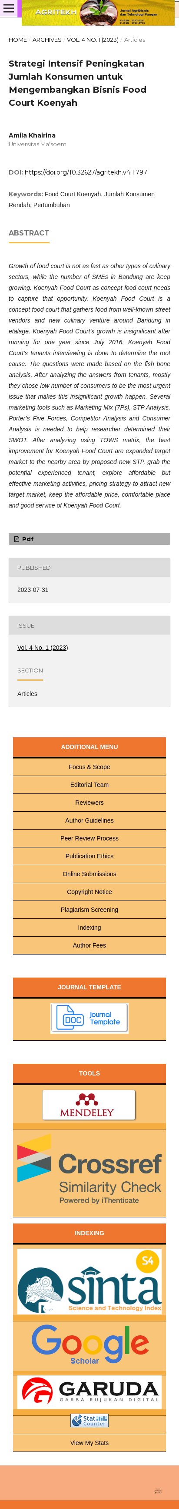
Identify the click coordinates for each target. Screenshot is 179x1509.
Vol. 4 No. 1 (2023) (93, 39)
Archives (47, 39)
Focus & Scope (89, 766)
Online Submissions (89, 873)
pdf (27, 538)
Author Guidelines (89, 820)
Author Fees (89, 945)
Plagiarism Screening (89, 909)
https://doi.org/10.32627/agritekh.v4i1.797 (86, 172)
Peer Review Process (89, 838)
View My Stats (89, 1442)
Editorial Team (89, 784)
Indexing (89, 927)
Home (18, 39)
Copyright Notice (89, 891)
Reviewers (89, 802)
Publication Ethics (90, 856)
